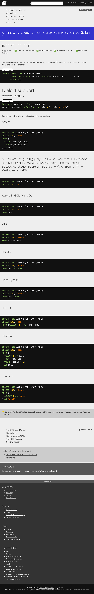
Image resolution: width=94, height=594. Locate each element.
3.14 (77, 33)
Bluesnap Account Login (14, 517)
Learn (67, 2)
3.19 (50, 33)
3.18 (55, 33)
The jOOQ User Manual (16, 10)
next (90, 9)
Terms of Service (11, 537)
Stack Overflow (11, 498)
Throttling (10, 458)
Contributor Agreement (14, 539)
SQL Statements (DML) (15, 16)
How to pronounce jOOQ (14, 579)
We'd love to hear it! (48, 471)
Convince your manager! (14, 569)
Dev (22, 33)
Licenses (9, 529)
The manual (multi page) (14, 559)
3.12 (3, 36)
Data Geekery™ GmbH (46, 588)
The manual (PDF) (12, 561)
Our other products (12, 571)
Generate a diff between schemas (17, 576)
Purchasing (9, 532)
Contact (8, 512)
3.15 (72, 33)
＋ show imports (8, 70)
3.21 (39, 33)
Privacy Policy (10, 534)
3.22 (26, 33)
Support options (11, 510)
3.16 (66, 33)
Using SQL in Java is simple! (15, 566)
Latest (33, 33)
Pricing (78, 2)
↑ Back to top (47, 481)
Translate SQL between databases (17, 574)
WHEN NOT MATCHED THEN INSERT (21, 454)
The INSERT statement (15, 19)
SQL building (11, 13)
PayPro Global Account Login (15, 515)
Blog (90, 2)
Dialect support (18, 90)
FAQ (7, 551)
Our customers (11, 490)
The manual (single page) (14, 556)
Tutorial (8, 554)
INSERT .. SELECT (13, 22)
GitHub (8, 495)
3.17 (61, 33)
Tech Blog (9, 493)
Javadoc (8, 564)
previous (83, 9)
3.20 (45, 33)
